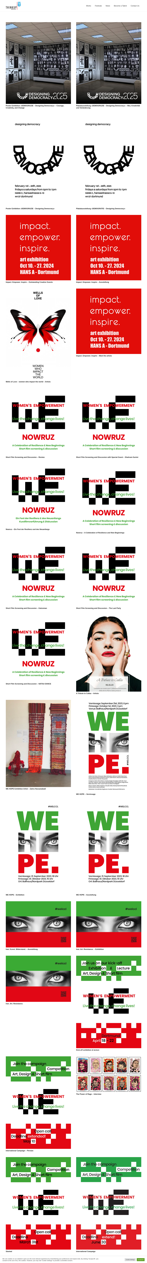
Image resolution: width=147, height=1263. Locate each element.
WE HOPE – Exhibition (15, 895)
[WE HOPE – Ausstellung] (108, 802)
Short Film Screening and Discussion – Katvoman (26, 608)
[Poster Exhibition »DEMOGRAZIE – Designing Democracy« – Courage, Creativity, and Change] (38, 24)
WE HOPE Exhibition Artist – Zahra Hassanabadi (26, 789)
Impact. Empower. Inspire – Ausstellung (92, 282)
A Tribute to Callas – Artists (87, 693)
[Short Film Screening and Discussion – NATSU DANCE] (38, 616)
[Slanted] (38, 1159)
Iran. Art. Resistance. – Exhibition (90, 949)
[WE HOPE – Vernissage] (108, 701)
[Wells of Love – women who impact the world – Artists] (38, 290)
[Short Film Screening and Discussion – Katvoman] (38, 541)
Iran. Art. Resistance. (14, 1004)
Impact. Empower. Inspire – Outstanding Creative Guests (29, 282)
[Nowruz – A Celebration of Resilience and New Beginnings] (108, 465)
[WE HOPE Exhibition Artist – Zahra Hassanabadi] (38, 701)
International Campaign (86, 1251)
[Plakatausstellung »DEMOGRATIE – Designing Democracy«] (108, 116)
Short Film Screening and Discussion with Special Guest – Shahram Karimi (107, 457)
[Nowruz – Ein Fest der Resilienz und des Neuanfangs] (38, 465)
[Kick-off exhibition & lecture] (108, 957)
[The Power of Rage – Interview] (108, 1058)
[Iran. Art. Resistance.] (38, 957)
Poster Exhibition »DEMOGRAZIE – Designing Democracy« (30, 209)
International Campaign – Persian (19, 1151)
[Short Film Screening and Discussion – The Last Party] (108, 541)
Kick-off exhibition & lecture (87, 1050)
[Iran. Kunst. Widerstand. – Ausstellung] (38, 903)
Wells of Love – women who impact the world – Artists (28, 382)
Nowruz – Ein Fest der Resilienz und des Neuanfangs (28, 529)
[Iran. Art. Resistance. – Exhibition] (108, 903)
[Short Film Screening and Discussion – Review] (38, 389)
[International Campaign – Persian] (38, 1058)
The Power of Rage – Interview (88, 1094)
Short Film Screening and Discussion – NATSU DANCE (28, 684)
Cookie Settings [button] (130, 1259)
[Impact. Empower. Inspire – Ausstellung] (108, 216)
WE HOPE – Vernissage (86, 794)
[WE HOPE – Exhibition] (38, 802)
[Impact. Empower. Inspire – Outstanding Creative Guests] (38, 216)
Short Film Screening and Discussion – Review (25, 457)
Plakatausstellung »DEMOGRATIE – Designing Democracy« (100, 209)
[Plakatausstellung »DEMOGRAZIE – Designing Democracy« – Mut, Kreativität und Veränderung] (108, 24)
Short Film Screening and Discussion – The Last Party (98, 608)
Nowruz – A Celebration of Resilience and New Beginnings (100, 533)
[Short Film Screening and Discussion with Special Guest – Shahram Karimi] (108, 389)
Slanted (9, 1251)
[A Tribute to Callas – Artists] (108, 616)
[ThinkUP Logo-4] (13, 6)
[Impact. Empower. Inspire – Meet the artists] (108, 290)
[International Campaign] (108, 1159)
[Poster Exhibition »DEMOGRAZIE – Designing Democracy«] (38, 116)
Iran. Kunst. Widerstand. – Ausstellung (22, 949)
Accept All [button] (140, 1259)
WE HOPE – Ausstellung (86, 895)
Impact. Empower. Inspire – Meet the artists (94, 356)
